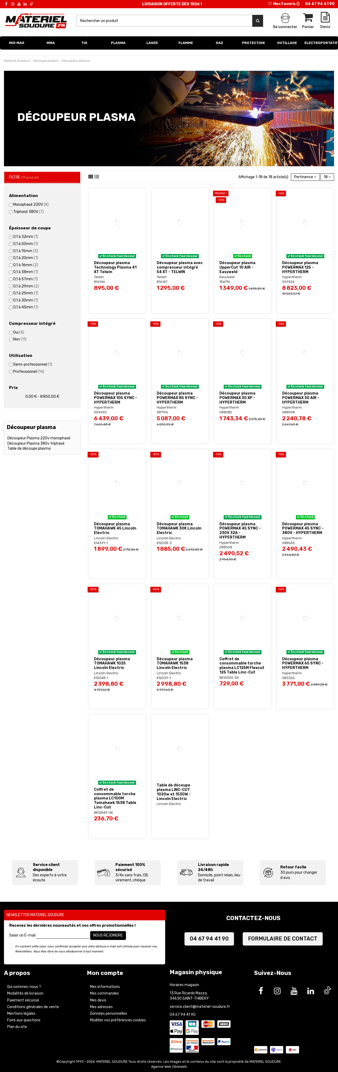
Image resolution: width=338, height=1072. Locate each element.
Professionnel (28, 371)
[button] (16, 43)
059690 (100, 412)
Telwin (99, 277)
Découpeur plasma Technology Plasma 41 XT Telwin (115, 267)
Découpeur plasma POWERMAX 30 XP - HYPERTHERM (237, 398)
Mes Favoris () (284, 4)
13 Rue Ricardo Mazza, (189, 993)
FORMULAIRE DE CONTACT (282, 938)
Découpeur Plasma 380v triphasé (36, 443)
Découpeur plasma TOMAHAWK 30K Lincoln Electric (179, 528)
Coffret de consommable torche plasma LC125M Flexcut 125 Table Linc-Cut (241, 666)
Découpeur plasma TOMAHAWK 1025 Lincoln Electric (112, 663)
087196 (162, 412)
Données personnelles (108, 1013)
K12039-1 (164, 678)
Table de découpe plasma (29, 448)
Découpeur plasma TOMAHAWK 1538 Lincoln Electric (175, 663)
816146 (99, 282)
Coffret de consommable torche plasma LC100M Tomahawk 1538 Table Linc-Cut (115, 798)
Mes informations (105, 987)
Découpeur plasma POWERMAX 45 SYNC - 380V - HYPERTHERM (302, 528)
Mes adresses (101, 1007)
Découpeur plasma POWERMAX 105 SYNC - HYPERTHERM (115, 398)
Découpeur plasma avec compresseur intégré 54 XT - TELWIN (180, 267)
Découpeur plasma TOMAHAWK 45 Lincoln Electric (115, 528)
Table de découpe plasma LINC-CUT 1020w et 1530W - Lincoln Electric (174, 792)
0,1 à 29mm (26, 286)
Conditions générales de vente (33, 1007)
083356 (288, 678)
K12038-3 (164, 543)
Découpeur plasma (31, 427)
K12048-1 (101, 678)
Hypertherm (292, 277)
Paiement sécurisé (23, 1000)
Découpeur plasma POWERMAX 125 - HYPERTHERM (300, 267)
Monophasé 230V (31, 204)
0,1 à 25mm (25, 293)
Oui (18, 332)
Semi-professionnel (32, 364)
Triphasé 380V (28, 211)
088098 (288, 412)
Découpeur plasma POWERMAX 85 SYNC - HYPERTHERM (177, 398)
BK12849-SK (103, 813)
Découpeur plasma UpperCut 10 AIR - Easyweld (237, 267)
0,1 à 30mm (25, 300)
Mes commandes (104, 993)
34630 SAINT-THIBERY (189, 998)
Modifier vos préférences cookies (118, 1020)
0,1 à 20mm (25, 258)
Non (19, 339)
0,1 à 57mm (25, 279)
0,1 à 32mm (25, 236)
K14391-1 (101, 543)
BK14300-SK (229, 678)
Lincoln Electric (106, 538)
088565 (288, 543)
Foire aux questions (23, 1020)
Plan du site (17, 1027)
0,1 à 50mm (25, 244)
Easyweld (227, 277)
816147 (162, 282)
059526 (288, 282)
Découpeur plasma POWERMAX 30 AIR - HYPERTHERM (300, 398)
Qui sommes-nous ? (24, 987)
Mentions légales (21, 1013)
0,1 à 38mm (25, 272)
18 (327, 177)
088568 (225, 547)
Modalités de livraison (25, 993)
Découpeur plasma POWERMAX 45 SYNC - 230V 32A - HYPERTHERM (240, 531)
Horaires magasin (184, 985)
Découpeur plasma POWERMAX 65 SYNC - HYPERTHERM (302, 663)
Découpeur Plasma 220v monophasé (38, 438)
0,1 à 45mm (25, 307)
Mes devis (98, 1000)
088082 (225, 412)
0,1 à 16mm (25, 265)
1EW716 (224, 282)
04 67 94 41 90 (320, 4)
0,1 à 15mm (25, 251)
